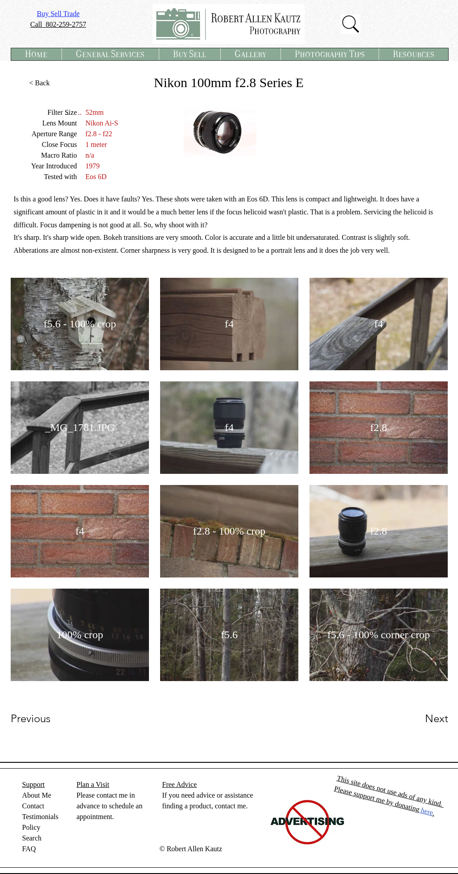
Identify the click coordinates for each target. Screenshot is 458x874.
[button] (110, 54)
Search (32, 838)
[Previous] (42, 719)
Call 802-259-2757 (58, 24)
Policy (31, 827)
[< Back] (39, 83)
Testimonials (40, 816)
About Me (36, 795)
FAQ (29, 849)
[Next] (418, 719)
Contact (33, 806)
